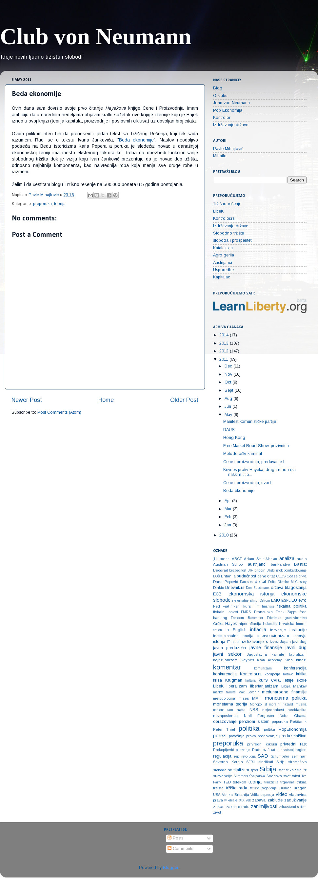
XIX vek (245, 800)
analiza (286, 558)
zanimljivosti (264, 806)
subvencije (222, 776)
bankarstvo (280, 564)
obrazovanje (224, 721)
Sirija (280, 762)
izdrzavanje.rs (255, 641)
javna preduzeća (229, 648)
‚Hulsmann (221, 559)
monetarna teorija (230, 704)
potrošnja (237, 736)
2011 (224, 359)
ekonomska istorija (252, 593)
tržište (218, 788)
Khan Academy (269, 660)
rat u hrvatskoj (282, 750)
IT (228, 642)
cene (261, 576)
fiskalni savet (225, 612)
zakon (219, 806)
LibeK (218, 211)
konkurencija (225, 674)
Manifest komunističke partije (249, 421)
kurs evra (270, 680)
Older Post (184, 400)
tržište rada (237, 788)
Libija (285, 686)
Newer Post (26, 400)
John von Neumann (231, 103)
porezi (220, 735)
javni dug (296, 647)
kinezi (301, 660)
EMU (275, 600)
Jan (228, 525)
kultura (250, 680)
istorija (219, 641)
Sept (229, 390)
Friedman (274, 618)
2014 (224, 335)
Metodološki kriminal (242, 453)
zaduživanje (295, 800)
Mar (229, 509)
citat (271, 576)
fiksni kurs (241, 606)
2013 (224, 343)
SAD (263, 756)
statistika (286, 770)
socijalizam (238, 770)
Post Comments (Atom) (59, 412)
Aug (229, 398)
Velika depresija (262, 795)
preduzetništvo (293, 736)
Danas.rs (246, 582)
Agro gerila (223, 255)
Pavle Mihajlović (228, 148)
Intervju (300, 636)
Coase (292, 576)
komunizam (263, 668)
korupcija (272, 674)
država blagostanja (289, 587)
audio (302, 559)
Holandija (270, 624)
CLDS (281, 576)
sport (254, 770)
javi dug (299, 642)
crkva (303, 576)
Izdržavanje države (230, 124)
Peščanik (298, 722)
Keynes (247, 660)
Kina (289, 660)
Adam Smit (254, 559)
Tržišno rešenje (227, 203)
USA (217, 795)
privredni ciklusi (262, 744)
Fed (216, 606)
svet (286, 776)
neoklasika (297, 710)
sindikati (265, 762)
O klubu (220, 95)
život (217, 812)
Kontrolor (221, 117)
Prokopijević (223, 750)
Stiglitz (301, 770)
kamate (277, 654)
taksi (296, 776)
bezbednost (237, 570)
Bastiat (300, 564)
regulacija (222, 756)
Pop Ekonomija (227, 110)
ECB (217, 594)
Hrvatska (286, 624)
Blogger (170, 867)
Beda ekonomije (136, 139)
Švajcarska (257, 776)
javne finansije (265, 647)
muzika (301, 704)
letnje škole (295, 680)
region (301, 750)
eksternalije (240, 600)
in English (236, 630)
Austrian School (228, 564)
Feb (229, 517)
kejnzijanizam (225, 660)
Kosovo (288, 674)
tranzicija (271, 782)
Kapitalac (221, 277)
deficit (260, 581)
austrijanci (257, 564)
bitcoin (260, 570)
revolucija (248, 756)
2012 (224, 351)
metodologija (224, 698)
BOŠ (216, 576)
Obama (300, 716)
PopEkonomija (293, 729)
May (229, 414)
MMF (256, 698)
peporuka (280, 722)
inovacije (278, 630)
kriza (217, 680)
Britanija (228, 576)
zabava (259, 800)
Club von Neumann (95, 36)
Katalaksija (223, 248)
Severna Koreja (228, 762)
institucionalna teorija (233, 636)
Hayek (231, 623)
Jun (228, 406)
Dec (229, 366)
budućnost (246, 576)
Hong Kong (234, 437)
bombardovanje (295, 570)
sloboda (220, 770)
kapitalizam (298, 654)
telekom (239, 782)
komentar (227, 667)
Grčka (218, 624)
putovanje (243, 750)
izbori (236, 642)
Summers (240, 776)
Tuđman (285, 788)
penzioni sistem (254, 721)
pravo (251, 736)
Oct (228, 382)
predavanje (268, 736)
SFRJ (250, 762)
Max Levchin (248, 692)
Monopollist (258, 704)
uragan (300, 788)
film (256, 606)
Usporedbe (223, 270)
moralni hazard (281, 704)
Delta (272, 582)
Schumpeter (280, 756)
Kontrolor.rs (223, 218)
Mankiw (300, 686)
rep (236, 756)
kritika (301, 674)
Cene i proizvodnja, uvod (247, 482)
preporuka (42, 203)
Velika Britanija (235, 795)
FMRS (246, 612)
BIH (250, 570)
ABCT (237, 559)
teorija (60, 203)
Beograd (220, 570)
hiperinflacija (250, 624)
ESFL (285, 600)
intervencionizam (273, 635)
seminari (299, 756)
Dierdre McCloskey (292, 582)
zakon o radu (237, 807)
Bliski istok (274, 570)
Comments (180, 848)
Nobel (284, 716)
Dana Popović (225, 582)
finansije (268, 606)
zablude (275, 800)
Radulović (260, 750)
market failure (224, 692)
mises (244, 698)
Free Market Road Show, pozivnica (256, 445)
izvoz (274, 642)
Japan (285, 642)
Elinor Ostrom (259, 600)
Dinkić (218, 588)
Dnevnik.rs (234, 587)
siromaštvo (297, 762)
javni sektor (227, 654)
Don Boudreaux (257, 588)
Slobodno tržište (228, 233)
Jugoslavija (257, 654)
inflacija (258, 629)
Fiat (226, 606)
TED (227, 782)
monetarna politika (286, 698)
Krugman (233, 680)
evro (302, 600)
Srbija (267, 769)
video (282, 794)
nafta (241, 710)
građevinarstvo (296, 618)
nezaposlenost (225, 716)
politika (249, 728)
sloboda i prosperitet (232, 240)
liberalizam (237, 686)
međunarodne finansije (284, 692)
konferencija (295, 668)
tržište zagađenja (263, 788)
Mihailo (220, 156)
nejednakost (273, 710)
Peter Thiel (224, 729)
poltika (269, 729)
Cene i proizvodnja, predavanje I (253, 462)
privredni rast (293, 744)
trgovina (287, 782)
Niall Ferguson (259, 716)
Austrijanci (222, 262)
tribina (302, 782)
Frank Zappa (286, 612)
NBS (253, 709)
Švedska (274, 776)
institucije (298, 630)
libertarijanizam (264, 686)
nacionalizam (223, 710)
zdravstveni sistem (293, 807)
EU (294, 600)
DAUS (229, 429)
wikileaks (230, 800)
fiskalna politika (292, 606)
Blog (217, 88)
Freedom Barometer (247, 618)
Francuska (263, 612)
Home (106, 400)
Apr (228, 500)
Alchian (271, 559)
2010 (224, 535)
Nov (229, 374)
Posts (175, 838)
